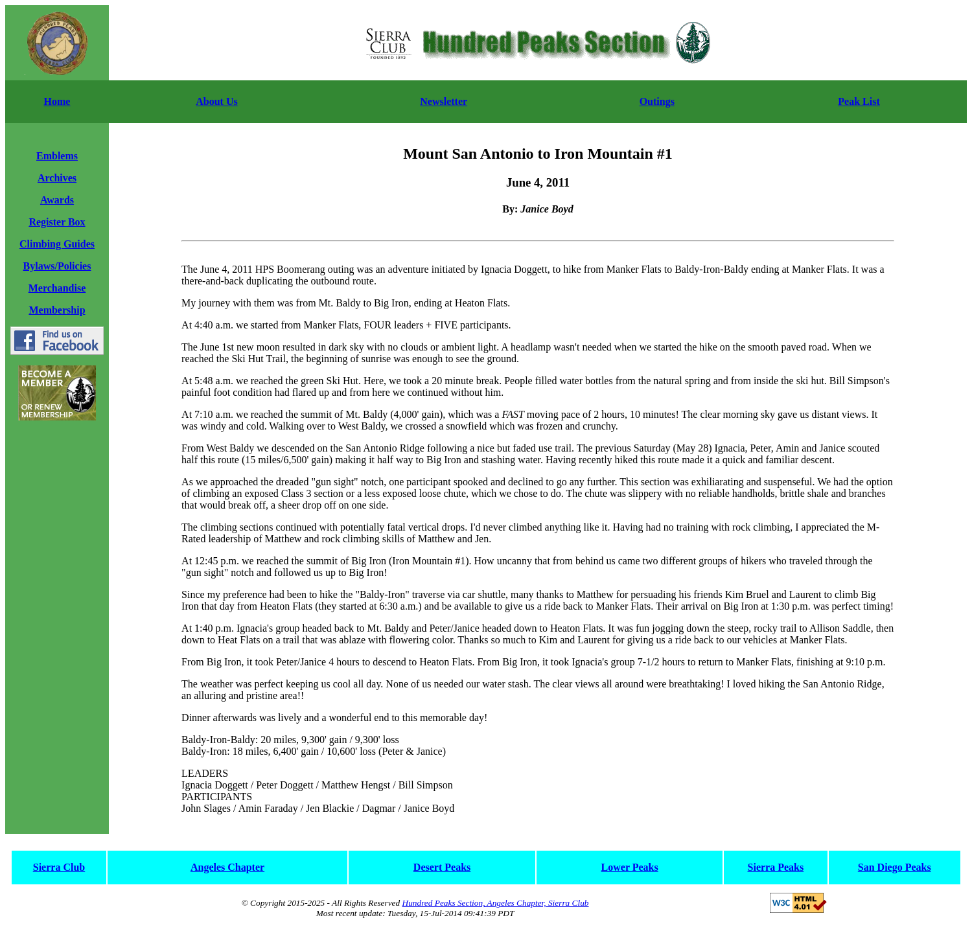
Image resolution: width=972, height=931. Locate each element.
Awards (57, 199)
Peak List (858, 101)
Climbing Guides (57, 243)
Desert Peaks (441, 867)
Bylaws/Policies (57, 265)
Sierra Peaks (776, 867)
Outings (657, 101)
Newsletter (443, 101)
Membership (57, 310)
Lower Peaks (629, 867)
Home (57, 101)
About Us (216, 101)
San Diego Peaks (894, 867)
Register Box (57, 221)
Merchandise (57, 287)
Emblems (57, 155)
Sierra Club (59, 867)
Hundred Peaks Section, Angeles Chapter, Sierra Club (495, 903)
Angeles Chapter (227, 867)
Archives (57, 177)
